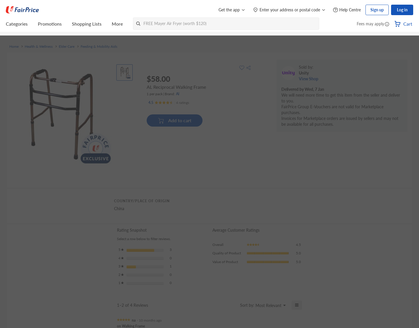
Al (177, 94)
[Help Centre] (347, 10)
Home (14, 46)
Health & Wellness (39, 46)
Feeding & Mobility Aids (99, 46)
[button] (387, 24)
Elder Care (66, 46)
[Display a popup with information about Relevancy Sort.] (232, 305)
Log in (402, 9)
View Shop (308, 78)
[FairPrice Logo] (22, 10)
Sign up (377, 9)
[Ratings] (169, 102)
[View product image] (124, 72)
